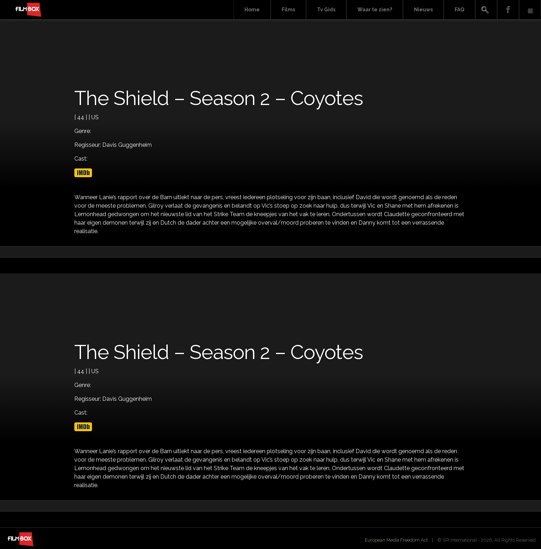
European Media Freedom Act (396, 540)
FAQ (459, 9)
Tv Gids (326, 9)
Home (252, 9)
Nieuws (423, 9)
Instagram (530, 9)
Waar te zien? (374, 9)
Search (486, 9)
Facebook (508, 9)
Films (288, 9)
